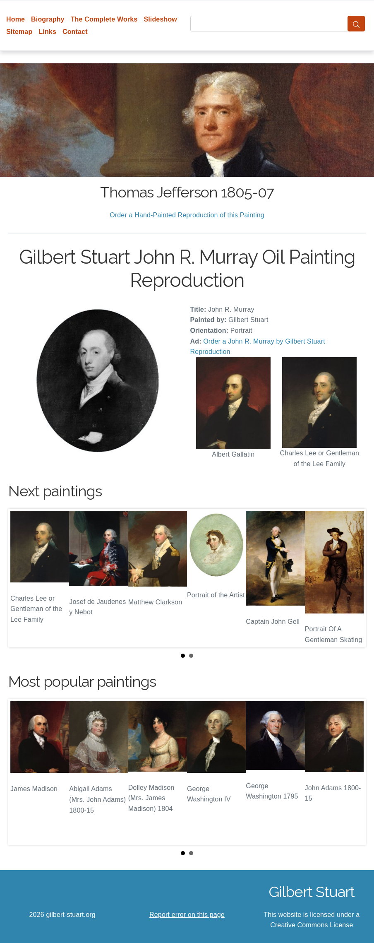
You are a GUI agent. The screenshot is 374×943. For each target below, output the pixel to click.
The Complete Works (104, 19)
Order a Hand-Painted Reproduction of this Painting (187, 215)
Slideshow (160, 19)
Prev (21, 578)
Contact (75, 31)
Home (15, 19)
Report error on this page (187, 914)
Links (47, 31)
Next (353, 578)
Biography (48, 19)
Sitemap (19, 31)
